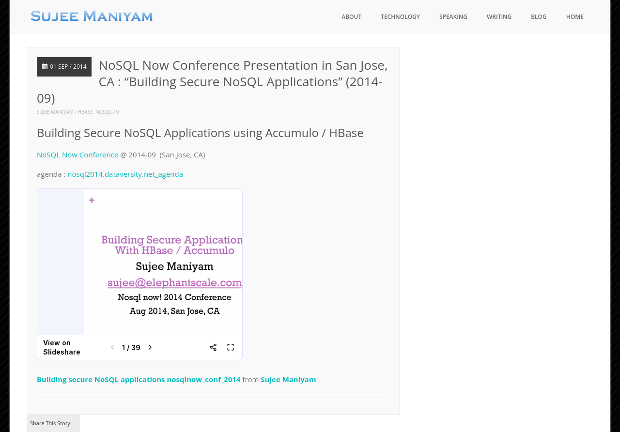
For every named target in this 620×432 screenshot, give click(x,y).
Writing (499, 17)
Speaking (453, 17)
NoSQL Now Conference (77, 154)
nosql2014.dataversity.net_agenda (125, 174)
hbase (85, 111)
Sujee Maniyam (55, 111)
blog (539, 17)
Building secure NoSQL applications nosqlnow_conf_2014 (138, 379)
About (351, 17)
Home (575, 17)
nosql (103, 111)
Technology (400, 17)
